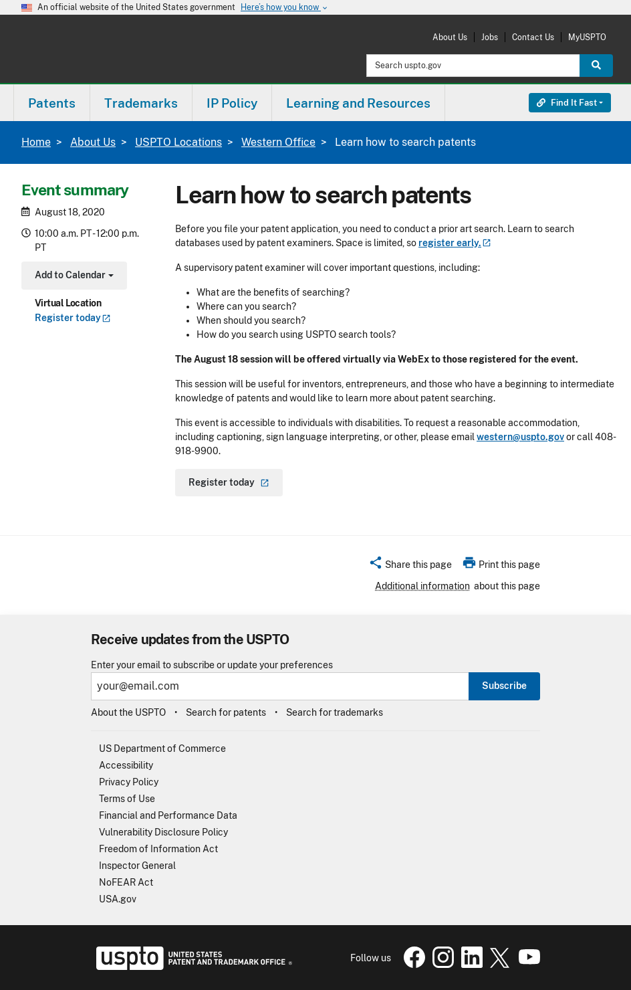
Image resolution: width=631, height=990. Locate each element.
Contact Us (533, 37)
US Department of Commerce (162, 748)
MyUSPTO (587, 37)
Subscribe (504, 685)
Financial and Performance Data (168, 815)
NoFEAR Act (126, 882)
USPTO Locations (178, 142)
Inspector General (137, 865)
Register (73, 317)
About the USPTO (128, 712)
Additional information (422, 586)
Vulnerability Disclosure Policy (163, 832)
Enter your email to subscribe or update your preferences (212, 665)
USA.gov (117, 899)
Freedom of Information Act (158, 849)
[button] (410, 566)
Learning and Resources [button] (358, 103)
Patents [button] (52, 103)
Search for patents (226, 712)
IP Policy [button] (232, 103)
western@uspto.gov (520, 436)
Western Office (278, 142)
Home (36, 142)
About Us (449, 37)
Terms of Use (127, 798)
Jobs (489, 37)
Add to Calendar (72, 277)
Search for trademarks (334, 712)
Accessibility (126, 765)
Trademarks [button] (141, 103)
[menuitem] (51, 102)
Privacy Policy (128, 782)
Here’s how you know (285, 7)
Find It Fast (567, 103)
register (454, 242)
